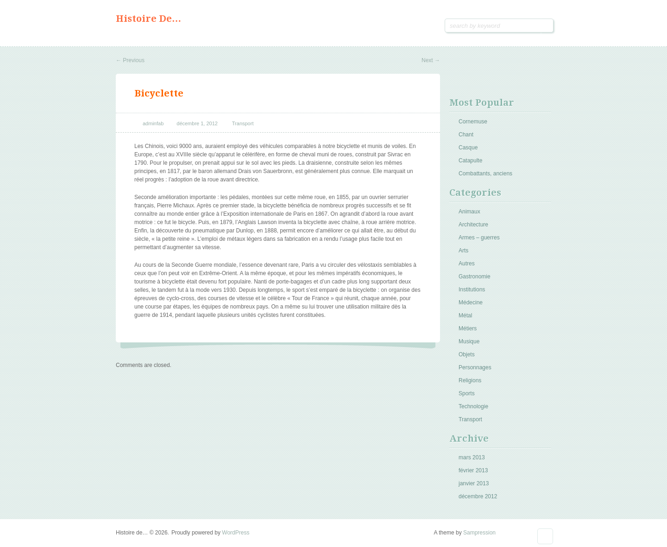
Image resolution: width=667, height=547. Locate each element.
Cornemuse (473, 121)
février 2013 (473, 470)
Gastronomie (475, 276)
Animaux (469, 211)
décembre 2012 (478, 496)
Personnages (475, 367)
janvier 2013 (474, 483)
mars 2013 (472, 457)
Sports (467, 393)
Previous (130, 60)
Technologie (473, 406)
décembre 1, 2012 (197, 123)
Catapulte (470, 160)
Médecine (471, 302)
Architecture (473, 224)
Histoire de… (148, 18)
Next (431, 60)
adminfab (153, 123)
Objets (467, 354)
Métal (465, 315)
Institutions (472, 289)
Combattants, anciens (485, 173)
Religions (470, 380)
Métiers (468, 328)
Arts (463, 250)
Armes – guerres (479, 237)
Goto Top (545, 536)
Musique (469, 341)
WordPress (235, 532)
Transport (243, 123)
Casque (468, 147)
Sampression (479, 532)
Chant (466, 134)
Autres (467, 263)
